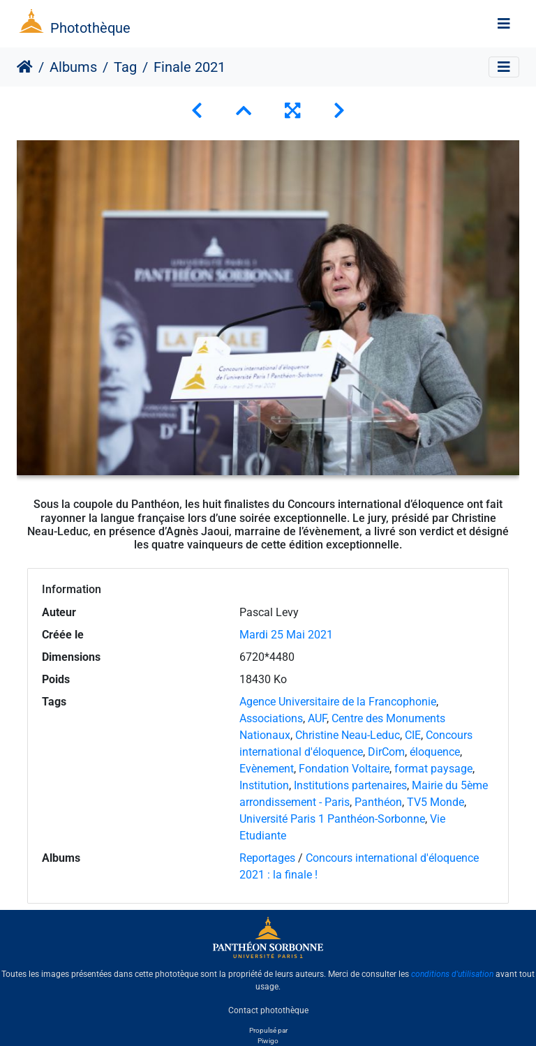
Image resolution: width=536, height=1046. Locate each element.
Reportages (267, 858)
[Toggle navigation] (504, 23)
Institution (264, 785)
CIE (413, 735)
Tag (125, 67)
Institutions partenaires (350, 785)
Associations (271, 718)
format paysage (433, 768)
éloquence (435, 752)
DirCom (386, 752)
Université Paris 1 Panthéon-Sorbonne (332, 818)
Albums (73, 67)
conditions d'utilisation (452, 974)
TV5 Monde (435, 802)
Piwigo (268, 1041)
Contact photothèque (268, 1010)
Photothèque (90, 28)
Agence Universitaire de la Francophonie (337, 701)
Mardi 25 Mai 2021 (286, 634)
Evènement (266, 768)
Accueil (25, 67)
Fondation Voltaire (344, 768)
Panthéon (378, 802)
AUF (317, 718)
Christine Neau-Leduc (347, 735)
